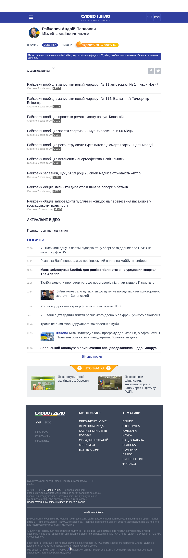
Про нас (41, 431)
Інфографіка (94, 368)
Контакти (42, 436)
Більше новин (94, 356)
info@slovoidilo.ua (94, 512)
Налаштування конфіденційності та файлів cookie (56, 501)
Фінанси (129, 463)
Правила (42, 441)
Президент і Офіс (93, 421)
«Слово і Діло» (52, 489)
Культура (129, 430)
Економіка (131, 426)
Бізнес (127, 421)
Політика (129, 449)
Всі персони (89, 449)
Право (127, 454)
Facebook (151, 71)
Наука (127, 435)
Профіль (32, 45)
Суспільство (132, 459)
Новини (67, 45)
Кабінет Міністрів (93, 430)
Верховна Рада (91, 426)
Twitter (158, 71)
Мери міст (87, 444)
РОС (157, 17)
